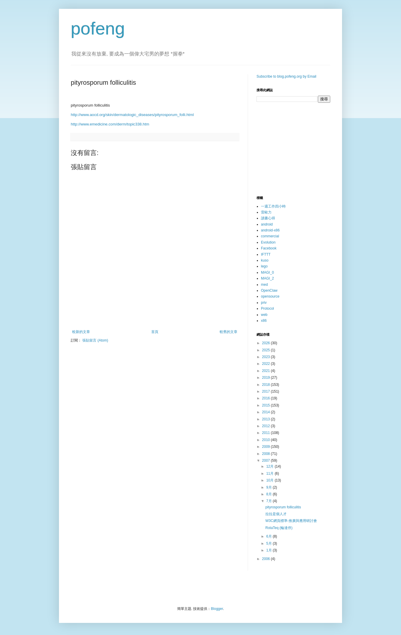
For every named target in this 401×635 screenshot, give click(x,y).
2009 (266, 447)
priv (264, 303)
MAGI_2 (267, 278)
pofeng (98, 28)
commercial (270, 236)
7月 (269, 501)
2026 (266, 343)
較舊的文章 (228, 332)
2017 (266, 391)
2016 (266, 398)
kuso (264, 260)
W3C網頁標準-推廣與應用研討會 (291, 521)
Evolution (268, 242)
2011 (266, 433)
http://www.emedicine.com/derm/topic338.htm (110, 124)
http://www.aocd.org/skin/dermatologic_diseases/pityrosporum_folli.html (132, 114)
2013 (266, 419)
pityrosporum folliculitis (283, 507)
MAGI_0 (267, 272)
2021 (266, 371)
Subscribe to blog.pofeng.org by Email (286, 76)
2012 (266, 426)
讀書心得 (268, 218)
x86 (264, 321)
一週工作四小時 (273, 206)
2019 (266, 378)
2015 (266, 405)
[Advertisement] (155, 313)
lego (264, 266)
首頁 (154, 332)
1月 (269, 550)
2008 (266, 454)
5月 (269, 543)
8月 (269, 494)
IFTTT (266, 254)
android (267, 224)
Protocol (267, 308)
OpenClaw (269, 290)
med (264, 285)
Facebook (269, 248)
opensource (270, 296)
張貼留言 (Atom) (95, 340)
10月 (270, 480)
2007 (266, 460)
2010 (266, 440)
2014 (266, 412)
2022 (266, 364)
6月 (269, 536)
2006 (266, 559)
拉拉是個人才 (276, 514)
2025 (266, 350)
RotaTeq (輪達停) (278, 528)
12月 (270, 466)
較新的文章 (81, 332)
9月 (269, 487)
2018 (266, 385)
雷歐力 (266, 212)
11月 (270, 473)
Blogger (217, 609)
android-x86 (270, 230)
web (264, 315)
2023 (266, 357)
